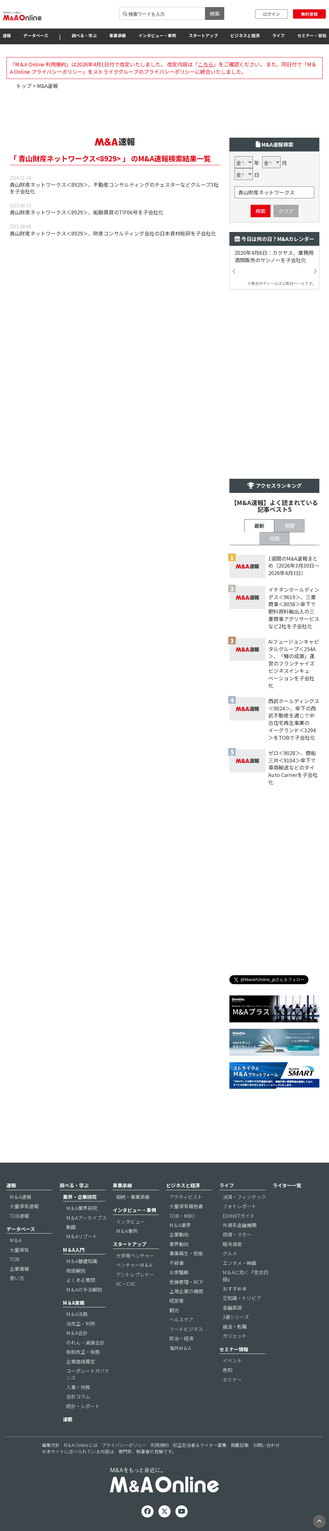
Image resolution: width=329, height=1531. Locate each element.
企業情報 (19, 1268)
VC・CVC (126, 1283)
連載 (68, 1419)
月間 (274, 538)
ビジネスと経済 (245, 35)
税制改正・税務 (83, 1351)
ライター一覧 (287, 1185)
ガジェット (235, 1335)
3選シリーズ (236, 1316)
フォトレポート (239, 1206)
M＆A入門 (73, 1249)
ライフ (278, 35)
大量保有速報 (24, 1206)
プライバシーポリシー (124, 1445)
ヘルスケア (181, 1319)
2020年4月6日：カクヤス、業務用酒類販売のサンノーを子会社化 (274, 256)
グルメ (230, 1253)
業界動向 (179, 1244)
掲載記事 (240, 1445)
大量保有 (19, 1249)
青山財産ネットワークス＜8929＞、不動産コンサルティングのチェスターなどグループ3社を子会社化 (114, 188)
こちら (205, 64)
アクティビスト (185, 1196)
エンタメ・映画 (239, 1263)
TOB (14, 1259)
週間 (289, 525)
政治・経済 (181, 1338)
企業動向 (179, 1234)
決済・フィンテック (244, 1196)
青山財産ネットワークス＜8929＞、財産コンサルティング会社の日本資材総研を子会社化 (113, 233)
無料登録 (309, 14)
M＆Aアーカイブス (86, 1217)
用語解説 (75, 1270)
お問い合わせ (266, 1445)
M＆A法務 (77, 1314)
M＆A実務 (73, 1302)
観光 (174, 1310)
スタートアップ (203, 35)
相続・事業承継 (133, 1196)
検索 (214, 13)
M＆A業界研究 (81, 1208)
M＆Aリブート (81, 1236)
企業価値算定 (80, 1361)
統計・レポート (83, 1406)
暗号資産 (232, 1244)
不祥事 (176, 1263)
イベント (232, 1360)
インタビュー (130, 1221)
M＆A (16, 1240)
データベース (35, 35)
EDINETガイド (239, 1215)
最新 (259, 525)
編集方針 (51, 1445)
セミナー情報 (233, 1349)
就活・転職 (235, 1326)
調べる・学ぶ (84, 35)
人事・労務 (78, 1387)
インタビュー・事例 (157, 35)
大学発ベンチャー (135, 1255)
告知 (227, 1369)
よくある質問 (80, 1280)
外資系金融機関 (239, 1225)
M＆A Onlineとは (80, 1445)
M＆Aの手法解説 (84, 1289)
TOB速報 (19, 1215)
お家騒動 (179, 1272)
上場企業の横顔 (186, 1291)
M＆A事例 (127, 1230)
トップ (23, 86)
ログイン (271, 14)
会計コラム (78, 1396)
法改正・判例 (80, 1323)
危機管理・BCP (186, 1281)
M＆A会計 (77, 1332)
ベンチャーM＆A (134, 1264)
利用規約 (160, 1445)
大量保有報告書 (186, 1206)
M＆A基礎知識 (81, 1261)
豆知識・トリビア (242, 1297)
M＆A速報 (20, 1196)
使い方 (17, 1278)
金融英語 (232, 1307)
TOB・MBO (182, 1215)
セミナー (232, 1379)
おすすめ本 (235, 1288)
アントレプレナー (135, 1274)
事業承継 (117, 35)
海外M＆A (180, 1348)
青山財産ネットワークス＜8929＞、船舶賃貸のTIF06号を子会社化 (87, 212)
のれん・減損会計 (85, 1342)
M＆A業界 (180, 1225)
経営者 (176, 1300)
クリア (286, 211)
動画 (71, 1227)
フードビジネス (186, 1329)
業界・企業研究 (80, 1196)
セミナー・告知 (311, 35)
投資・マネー (237, 1234)
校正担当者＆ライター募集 (200, 1445)
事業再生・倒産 (186, 1253)
